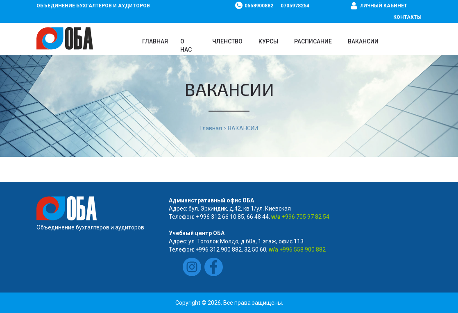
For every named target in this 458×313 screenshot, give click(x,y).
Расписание (313, 41)
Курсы (268, 41)
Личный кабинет (383, 6)
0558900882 (259, 6)
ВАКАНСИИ (363, 41)
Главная (155, 41)
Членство (227, 41)
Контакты (407, 17)
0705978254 (295, 6)
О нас (186, 45)
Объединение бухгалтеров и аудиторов (93, 6)
